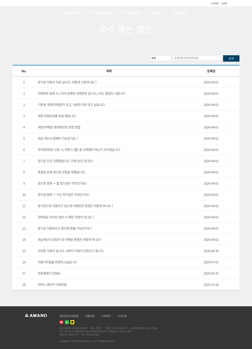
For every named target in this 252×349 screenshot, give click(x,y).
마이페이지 (180, 12)
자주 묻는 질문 (131, 12)
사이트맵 (122, 316)
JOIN (224, 3)
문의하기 (157, 12)
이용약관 (90, 316)
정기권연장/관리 (100, 12)
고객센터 (106, 316)
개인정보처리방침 (69, 316)
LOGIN (215, 3)
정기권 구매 (72, 12)
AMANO (37, 12)
